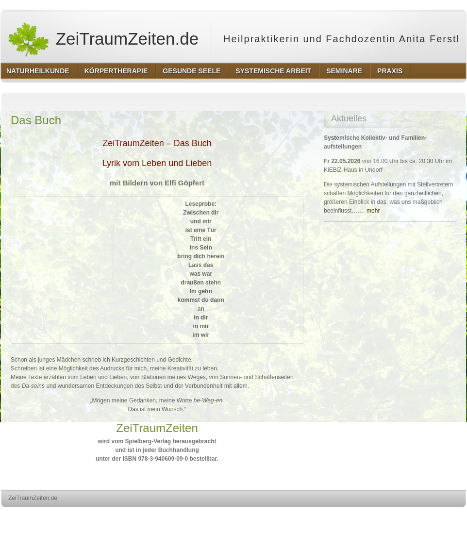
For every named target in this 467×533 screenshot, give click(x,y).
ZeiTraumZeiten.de (103, 39)
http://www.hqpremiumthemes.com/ (428, 516)
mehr (373, 210)
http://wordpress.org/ (357, 516)
